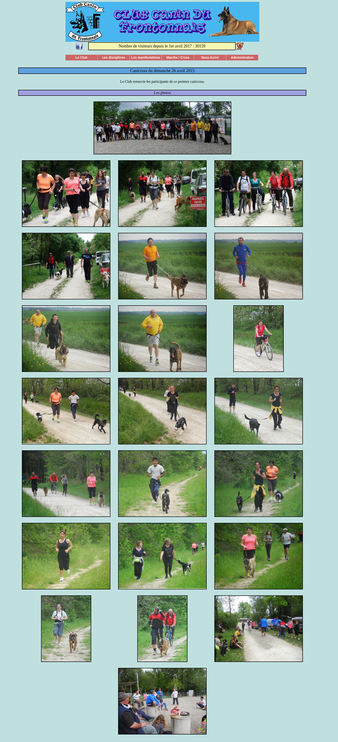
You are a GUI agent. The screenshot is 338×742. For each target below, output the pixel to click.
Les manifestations (145, 57)
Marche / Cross (177, 57)
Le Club (81, 57)
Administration (242, 57)
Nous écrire (210, 57)
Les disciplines (113, 57)
